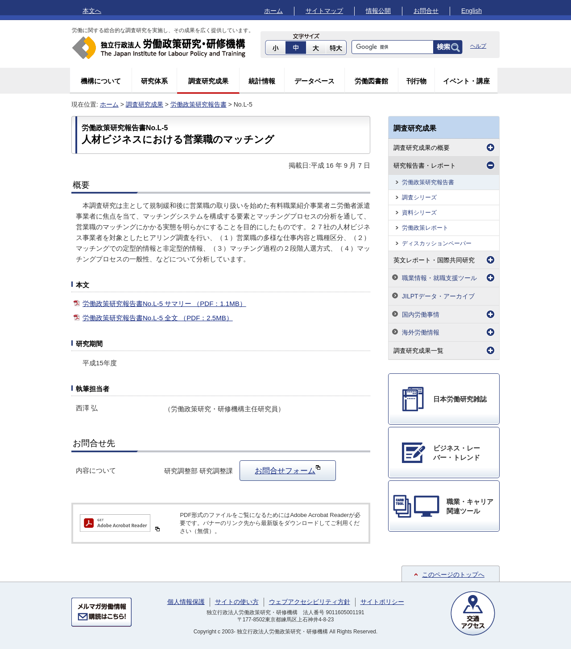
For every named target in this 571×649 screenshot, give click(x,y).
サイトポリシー (382, 601)
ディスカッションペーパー (437, 243)
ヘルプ (478, 46)
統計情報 (261, 81)
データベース (314, 81)
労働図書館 (371, 81)
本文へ (92, 10)
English (471, 10)
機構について (101, 81)
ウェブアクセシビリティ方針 (309, 601)
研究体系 (154, 81)
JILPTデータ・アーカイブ (438, 296)
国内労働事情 (420, 314)
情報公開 (378, 10)
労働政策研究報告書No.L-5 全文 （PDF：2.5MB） (158, 318)
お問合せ (426, 10)
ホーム (273, 10)
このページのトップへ (453, 574)
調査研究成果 (208, 81)
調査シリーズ (419, 197)
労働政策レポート (425, 227)
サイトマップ (324, 10)
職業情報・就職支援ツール (439, 277)
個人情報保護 (186, 601)
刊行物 (416, 81)
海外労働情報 (420, 332)
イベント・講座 (466, 81)
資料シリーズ (419, 212)
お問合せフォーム (288, 470)
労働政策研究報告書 (198, 104)
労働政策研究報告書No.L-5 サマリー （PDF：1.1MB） (164, 303)
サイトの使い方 (237, 601)
